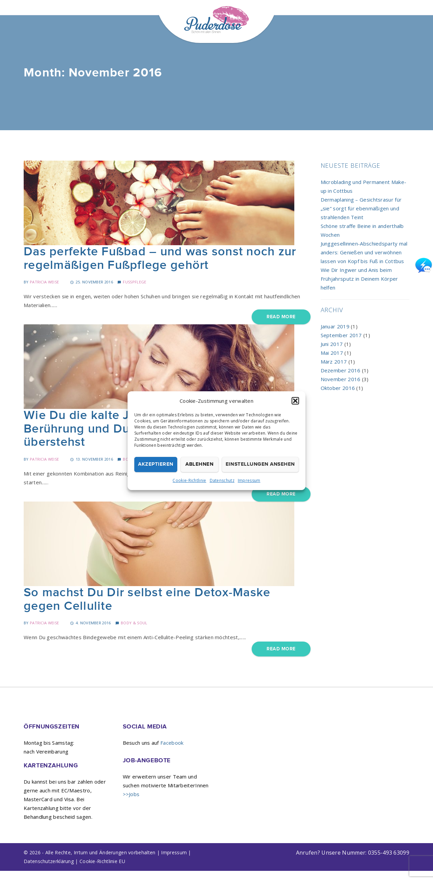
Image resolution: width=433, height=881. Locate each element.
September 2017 (341, 345)
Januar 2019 (335, 336)
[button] (295, 400)
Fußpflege (134, 292)
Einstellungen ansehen (260, 464)
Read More (281, 327)
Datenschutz (222, 480)
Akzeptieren (156, 464)
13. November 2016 (91, 469)
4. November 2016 (90, 632)
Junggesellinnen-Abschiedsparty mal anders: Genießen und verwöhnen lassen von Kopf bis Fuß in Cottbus (364, 262)
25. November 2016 (91, 292)
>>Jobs (131, 804)
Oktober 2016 (338, 398)
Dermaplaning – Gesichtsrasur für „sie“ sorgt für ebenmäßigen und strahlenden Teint (361, 218)
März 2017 (334, 371)
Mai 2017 (332, 363)
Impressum (249, 480)
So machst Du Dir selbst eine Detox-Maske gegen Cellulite (147, 610)
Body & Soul (134, 632)
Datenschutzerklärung (49, 871)
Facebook (171, 752)
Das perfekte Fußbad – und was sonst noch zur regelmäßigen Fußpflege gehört (160, 269)
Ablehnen (199, 464)
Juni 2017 (332, 354)
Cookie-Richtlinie (189, 480)
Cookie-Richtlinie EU (102, 871)
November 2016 (341, 389)
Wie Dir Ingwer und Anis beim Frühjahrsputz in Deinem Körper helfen (359, 289)
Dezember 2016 (341, 380)
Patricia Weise (44, 292)
